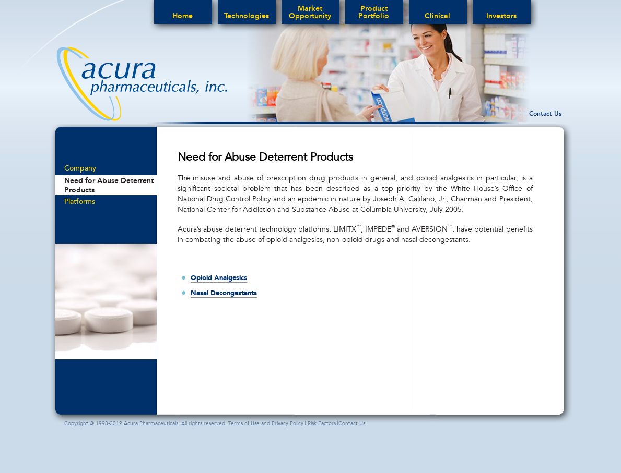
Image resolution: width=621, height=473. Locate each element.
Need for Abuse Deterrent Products (109, 185)
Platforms (79, 201)
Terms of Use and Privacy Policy (265, 423)
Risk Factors (322, 423)
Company (80, 168)
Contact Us (545, 113)
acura (141, 84)
